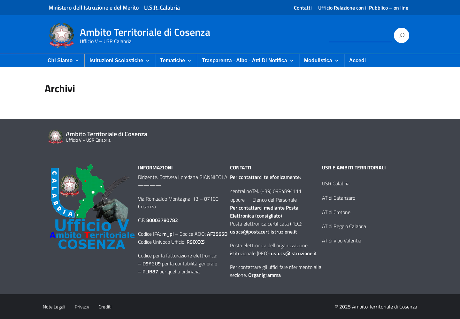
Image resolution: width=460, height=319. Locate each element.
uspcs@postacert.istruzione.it (263, 231)
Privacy (82, 306)
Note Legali (54, 306)
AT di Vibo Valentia (341, 240)
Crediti (105, 306)
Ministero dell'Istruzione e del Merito (94, 7)
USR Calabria (335, 183)
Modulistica (321, 60)
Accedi (357, 60)
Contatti (303, 7)
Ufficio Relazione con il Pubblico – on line (363, 7)
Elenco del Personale (274, 200)
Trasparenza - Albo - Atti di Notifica (248, 60)
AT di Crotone (336, 212)
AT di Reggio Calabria (344, 226)
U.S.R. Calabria (162, 7)
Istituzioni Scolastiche (119, 60)
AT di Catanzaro (338, 198)
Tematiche (176, 60)
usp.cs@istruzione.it (294, 253)
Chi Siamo (64, 60)
